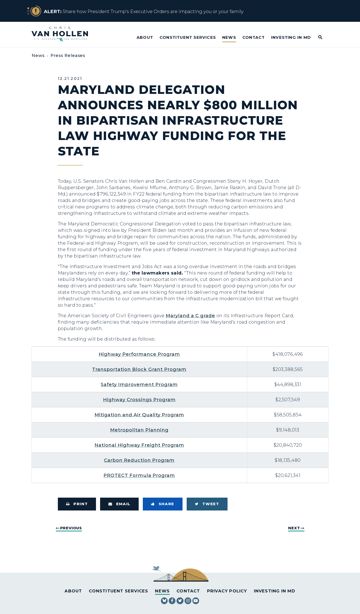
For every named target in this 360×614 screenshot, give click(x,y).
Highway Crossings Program (139, 399)
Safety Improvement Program (139, 384)
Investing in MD (291, 37)
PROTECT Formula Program (139, 475)
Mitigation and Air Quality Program (139, 415)
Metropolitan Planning (139, 430)
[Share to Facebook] (163, 504)
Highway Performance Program (139, 354)
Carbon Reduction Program (139, 460)
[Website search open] (317, 37)
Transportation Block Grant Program (139, 369)
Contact (253, 37)
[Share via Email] (119, 504)
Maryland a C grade (190, 315)
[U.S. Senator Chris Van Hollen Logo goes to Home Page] (62, 34)
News (229, 37)
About (145, 37)
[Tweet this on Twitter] (207, 504)
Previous (71, 528)
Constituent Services (188, 37)
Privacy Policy (227, 591)
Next (294, 528)
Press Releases (68, 55)
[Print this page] (77, 504)
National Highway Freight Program (139, 445)
